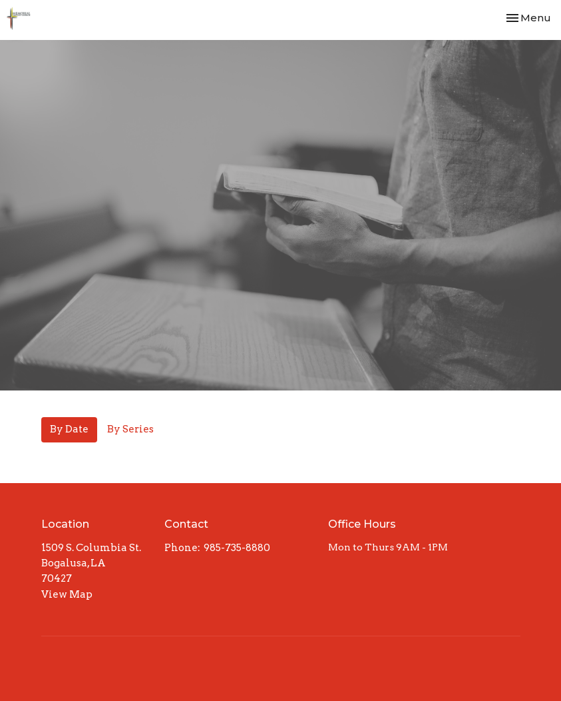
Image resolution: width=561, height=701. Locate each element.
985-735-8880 (237, 548)
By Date (69, 429)
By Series (130, 429)
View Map (67, 594)
